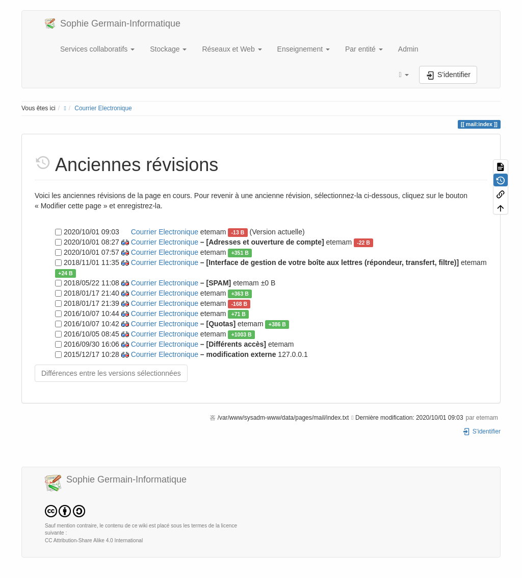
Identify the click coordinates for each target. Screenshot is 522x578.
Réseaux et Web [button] (232, 49)
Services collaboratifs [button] (97, 49)
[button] (404, 75)
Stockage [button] (168, 49)
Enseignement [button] (303, 49)
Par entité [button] (364, 49)
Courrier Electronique (103, 108)
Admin (408, 49)
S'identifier (481, 431)
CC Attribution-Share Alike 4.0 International (94, 540)
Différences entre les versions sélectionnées (111, 373)
